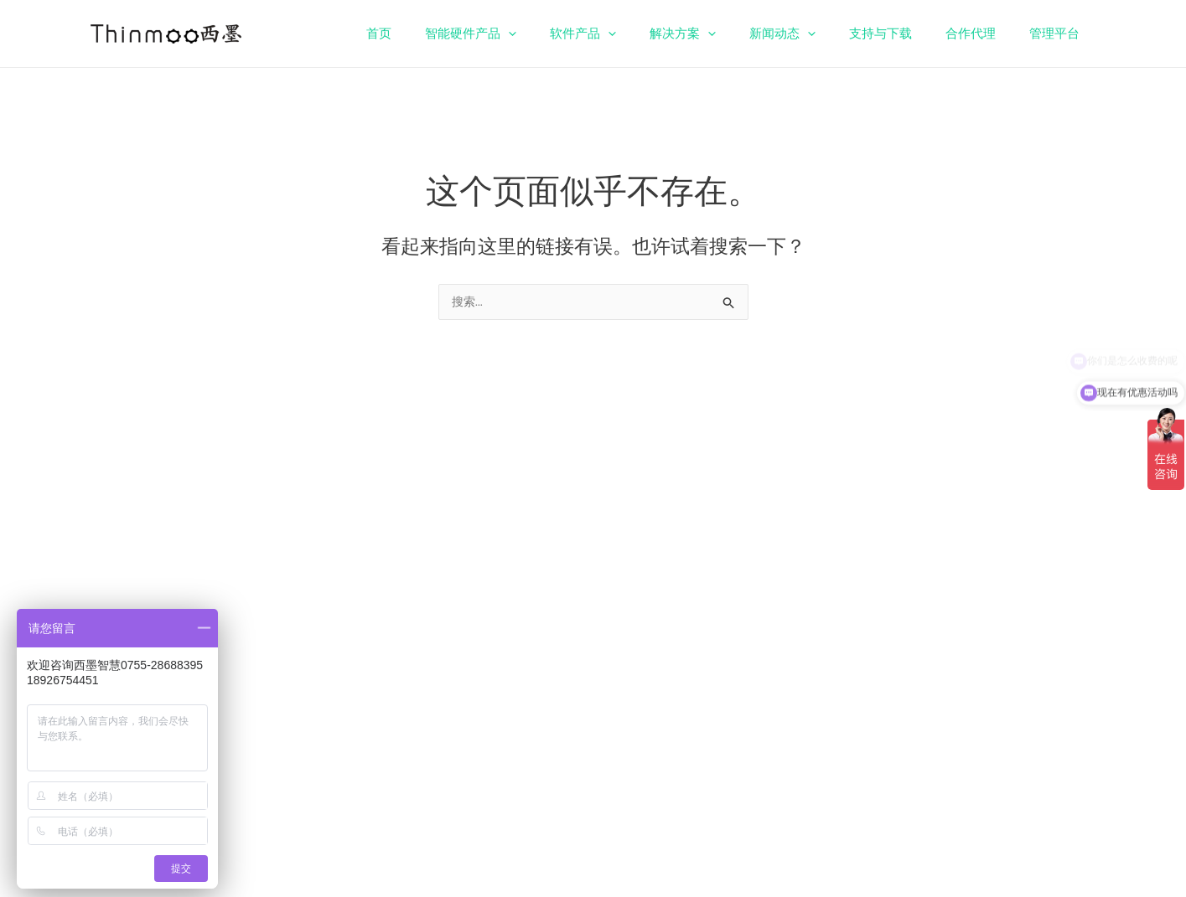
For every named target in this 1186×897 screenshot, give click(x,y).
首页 (441, 33)
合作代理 (983, 33)
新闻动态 (812, 33)
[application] (563, 33)
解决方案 (720, 33)
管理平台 (1058, 33)
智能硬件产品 (525, 33)
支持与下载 (901, 33)
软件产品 (629, 33)
